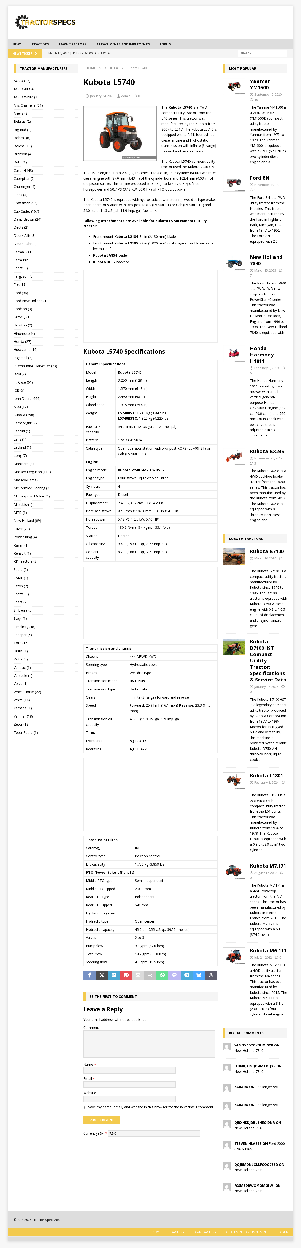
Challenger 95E (267, 1087)
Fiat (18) (20, 285)
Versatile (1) (23, 675)
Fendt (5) (21, 268)
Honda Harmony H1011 (262, 355)
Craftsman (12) (25, 203)
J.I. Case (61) (23, 382)
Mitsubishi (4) (24, 504)
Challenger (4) (24, 187)
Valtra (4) (21, 659)
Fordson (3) (23, 309)
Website (89, 1093)
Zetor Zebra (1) (26, 733)
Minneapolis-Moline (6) (32, 496)
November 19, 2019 (268, 185)
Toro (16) (21, 643)
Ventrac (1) (22, 667)
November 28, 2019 (268, 458)
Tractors (41, 44)
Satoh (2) (21, 586)
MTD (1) (20, 513)
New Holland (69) (27, 521)
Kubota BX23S (267, 451)
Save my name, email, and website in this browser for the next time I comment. (151, 1107)
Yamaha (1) (23, 708)
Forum (176, 44)
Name (88, 1064)
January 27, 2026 (266, 687)
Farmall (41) (23, 252)
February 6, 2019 (266, 368)
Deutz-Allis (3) (25, 235)
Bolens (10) (23, 146)
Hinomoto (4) (24, 333)
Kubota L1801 (266, 775)
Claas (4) (20, 195)
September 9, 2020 (268, 95)
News (17, 44)
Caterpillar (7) (24, 179)
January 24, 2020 (102, 96)
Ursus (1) (21, 651)
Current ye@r (95, 1133)
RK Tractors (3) (26, 561)
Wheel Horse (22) (27, 692)
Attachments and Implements (130, 44)
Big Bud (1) (22, 130)
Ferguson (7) (24, 276)
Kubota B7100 (267, 551)
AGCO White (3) (26, 97)
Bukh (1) (20, 162)
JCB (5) (19, 390)
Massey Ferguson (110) (32, 472)
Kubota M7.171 (268, 866)
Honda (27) (22, 341)
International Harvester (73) (35, 366)
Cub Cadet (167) (26, 211)
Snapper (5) (23, 635)
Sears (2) (21, 602)
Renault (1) (22, 553)
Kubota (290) (24, 415)
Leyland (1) (22, 448)
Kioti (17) (21, 407)
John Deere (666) (27, 398)
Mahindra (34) (25, 464)
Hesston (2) (23, 325)
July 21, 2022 (263, 958)
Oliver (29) (22, 529)
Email (88, 1079)
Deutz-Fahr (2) (25, 244)
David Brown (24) (27, 219)
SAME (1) (21, 578)
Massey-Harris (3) (28, 480)
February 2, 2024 (266, 783)
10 (256, 100)
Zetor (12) (22, 724)
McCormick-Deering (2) (32, 488)
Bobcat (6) (22, 138)
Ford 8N (259, 178)
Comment (91, 1027)
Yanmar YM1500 (260, 84)
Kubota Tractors (246, 539)
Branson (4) (23, 154)
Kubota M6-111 (268, 951)
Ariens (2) (21, 114)
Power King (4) (25, 537)
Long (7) (20, 456)
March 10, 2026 (265, 559)
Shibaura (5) (23, 610)
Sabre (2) (21, 570)
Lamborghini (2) (26, 423)
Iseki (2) (20, 374)
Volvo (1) (21, 684)
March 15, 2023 (265, 271)
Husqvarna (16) (26, 350)
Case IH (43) (23, 170)
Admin (125, 96)
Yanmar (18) (23, 716)
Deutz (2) (21, 227)
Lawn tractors (76, 44)
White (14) (22, 700)
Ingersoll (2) (23, 358)
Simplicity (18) (24, 627)
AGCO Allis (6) (24, 89)
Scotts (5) (21, 594)
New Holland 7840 (266, 260)
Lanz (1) (20, 439)
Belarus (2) (22, 122)
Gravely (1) (22, 317)
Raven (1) (21, 545)
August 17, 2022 (265, 873)
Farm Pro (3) (24, 260)
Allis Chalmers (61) (28, 105)
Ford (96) (21, 293)
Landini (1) (22, 431)
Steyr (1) (20, 619)
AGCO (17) (22, 81)
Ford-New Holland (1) (31, 301)
